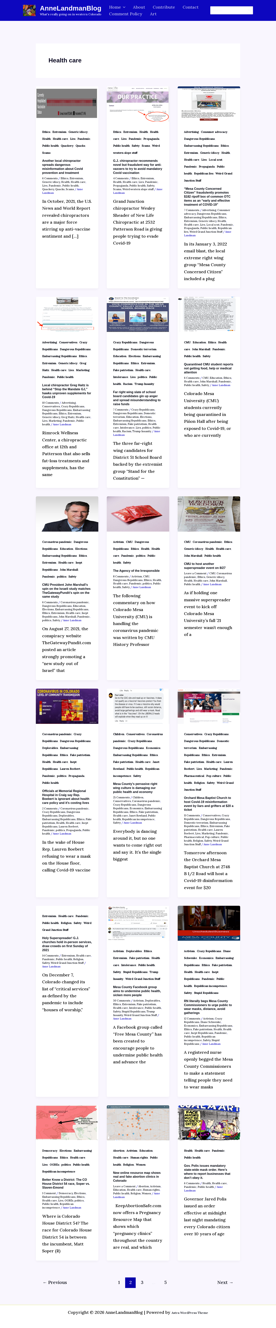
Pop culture (213, 776)
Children (118, 734)
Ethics (46, 132)
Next (225, 1282)
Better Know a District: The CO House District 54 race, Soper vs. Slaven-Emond (66, 1183)
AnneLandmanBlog (70, 8)
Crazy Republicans (72, 406)
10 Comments (50, 402)
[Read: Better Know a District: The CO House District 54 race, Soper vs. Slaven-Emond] (67, 1122)
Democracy (49, 1150)
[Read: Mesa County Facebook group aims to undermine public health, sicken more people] (138, 922)
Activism (118, 542)
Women (140, 1164)
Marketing (83, 370)
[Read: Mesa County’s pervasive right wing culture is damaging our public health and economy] (138, 706)
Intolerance (120, 377)
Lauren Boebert (70, 769)
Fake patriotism (123, 370)
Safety (136, 145)
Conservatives (68, 342)
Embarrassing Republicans (201, 145)
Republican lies (203, 173)
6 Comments (50, 178)
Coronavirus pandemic (56, 542)
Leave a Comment (195, 573)
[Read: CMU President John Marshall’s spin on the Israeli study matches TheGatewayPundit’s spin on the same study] (67, 513)
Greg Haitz (68, 417)
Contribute (166, 7)
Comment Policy (126, 13)
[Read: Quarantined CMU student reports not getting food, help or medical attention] (209, 314)
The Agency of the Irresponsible (136, 570)
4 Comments (121, 178)
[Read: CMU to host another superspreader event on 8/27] (209, 513)
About (140, 7)
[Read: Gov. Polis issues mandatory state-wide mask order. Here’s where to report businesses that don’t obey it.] (209, 1122)
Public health (50, 145)
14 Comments (50, 955)
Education (119, 356)
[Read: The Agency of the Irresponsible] (138, 513)
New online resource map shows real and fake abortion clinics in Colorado (137, 1176)
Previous (55, 1282)
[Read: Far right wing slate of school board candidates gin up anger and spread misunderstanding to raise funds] (138, 314)
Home (117, 7)
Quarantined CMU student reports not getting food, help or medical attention (208, 368)
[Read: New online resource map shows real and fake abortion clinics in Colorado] (138, 1122)
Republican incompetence (138, 819)
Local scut (215, 159)
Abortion (118, 1150)
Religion (199, 783)
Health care (60, 139)
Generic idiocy (78, 132)
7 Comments (191, 210)
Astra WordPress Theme (189, 1312)
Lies (72, 139)
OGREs (54, 1164)
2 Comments (50, 808)
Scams (46, 153)
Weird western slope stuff (138, 189)
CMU (187, 342)
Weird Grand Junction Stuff (206, 231)
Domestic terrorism (143, 349)
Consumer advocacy (214, 132)
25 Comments (121, 797)
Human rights (139, 1157)
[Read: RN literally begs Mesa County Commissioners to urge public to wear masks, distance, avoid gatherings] (209, 922)
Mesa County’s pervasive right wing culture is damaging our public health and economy (135, 788)
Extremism (59, 132)
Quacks (80, 145)
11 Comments (192, 815)
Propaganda (151, 139)
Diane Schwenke (210, 1022)
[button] (123, 7)
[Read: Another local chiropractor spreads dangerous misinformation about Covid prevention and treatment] (67, 103)
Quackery (67, 145)
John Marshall (201, 349)
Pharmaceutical (194, 776)
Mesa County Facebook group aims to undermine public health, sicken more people (137, 991)
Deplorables (50, 748)
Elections (134, 356)
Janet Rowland (138, 815)
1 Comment (49, 1193)
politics (142, 377)
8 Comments (121, 576)
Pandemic (83, 139)
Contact (193, 7)
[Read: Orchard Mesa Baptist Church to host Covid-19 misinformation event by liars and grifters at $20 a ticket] (209, 706)
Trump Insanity (144, 384)
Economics (153, 748)
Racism (127, 384)
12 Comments (192, 1018)
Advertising (191, 132)
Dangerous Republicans (199, 139)
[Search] (249, 10)
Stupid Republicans (135, 972)
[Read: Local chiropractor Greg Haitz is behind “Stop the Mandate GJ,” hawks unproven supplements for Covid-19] (67, 314)
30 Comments (121, 1000)
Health (46, 139)
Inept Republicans (202, 1033)
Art (154, 13)
